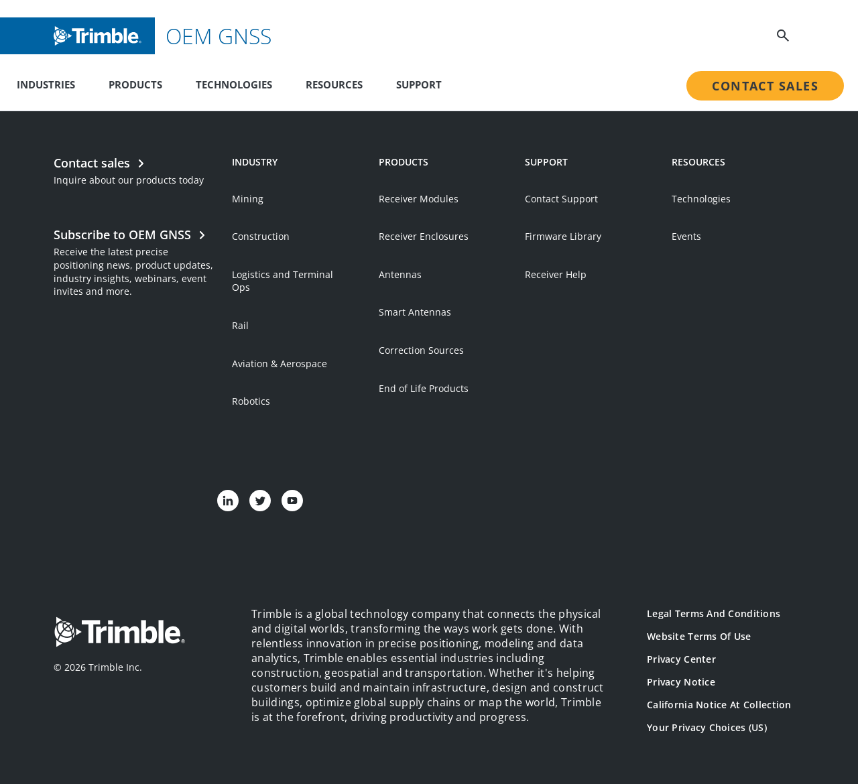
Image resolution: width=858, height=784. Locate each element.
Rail (240, 325)
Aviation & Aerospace (279, 363)
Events (686, 236)
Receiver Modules (418, 198)
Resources (334, 84)
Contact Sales (765, 86)
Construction (261, 236)
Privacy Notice (681, 681)
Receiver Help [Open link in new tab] (556, 274)
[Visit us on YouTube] (292, 500)
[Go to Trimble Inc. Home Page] (119, 633)
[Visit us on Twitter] (260, 500)
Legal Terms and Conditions (713, 613)
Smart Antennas (415, 312)
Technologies (234, 84)
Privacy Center (681, 659)
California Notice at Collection (719, 704)
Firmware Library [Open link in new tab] (563, 236)
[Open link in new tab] (136, 261)
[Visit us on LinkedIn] (228, 500)
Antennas (400, 274)
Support (419, 84)
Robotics (251, 401)
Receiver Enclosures (424, 236)
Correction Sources (421, 350)
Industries (46, 84)
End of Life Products (424, 388)
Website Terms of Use (699, 636)
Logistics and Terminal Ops (282, 281)
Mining (247, 198)
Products (135, 84)
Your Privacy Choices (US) (707, 727)
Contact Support (561, 198)
